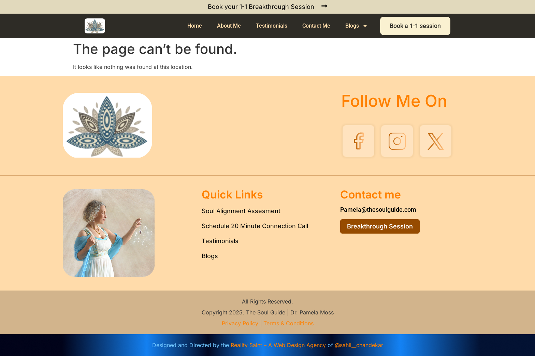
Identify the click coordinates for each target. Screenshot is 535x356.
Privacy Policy (240, 323)
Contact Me (316, 26)
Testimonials (271, 26)
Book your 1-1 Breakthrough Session (261, 6)
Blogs (356, 26)
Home (194, 26)
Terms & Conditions (288, 323)
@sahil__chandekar (359, 345)
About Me (229, 26)
